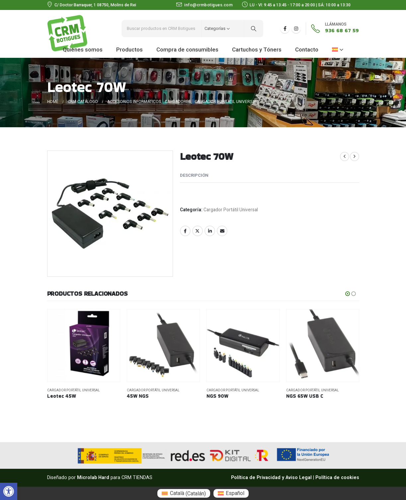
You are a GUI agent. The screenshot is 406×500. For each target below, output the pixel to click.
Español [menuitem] (235, 493)
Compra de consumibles (187, 49)
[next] (354, 156)
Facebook (185, 231)
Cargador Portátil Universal (230, 209)
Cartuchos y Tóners (257, 49)
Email (222, 231)
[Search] (253, 28)
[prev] (344, 156)
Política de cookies (337, 477)
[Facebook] (284, 28)
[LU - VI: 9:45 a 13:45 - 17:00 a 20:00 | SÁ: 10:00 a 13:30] (300, 5)
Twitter (197, 231)
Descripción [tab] (194, 175)
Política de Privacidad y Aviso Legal (271, 477)
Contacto (306, 49)
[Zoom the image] (67, 18)
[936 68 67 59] (332, 28)
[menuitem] (183, 493)
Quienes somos (83, 49)
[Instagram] (296, 28)
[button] (8, 491)
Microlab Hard (93, 477)
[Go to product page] (83, 345)
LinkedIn (209, 231)
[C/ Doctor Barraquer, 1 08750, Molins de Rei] (91, 5)
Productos (129, 49)
